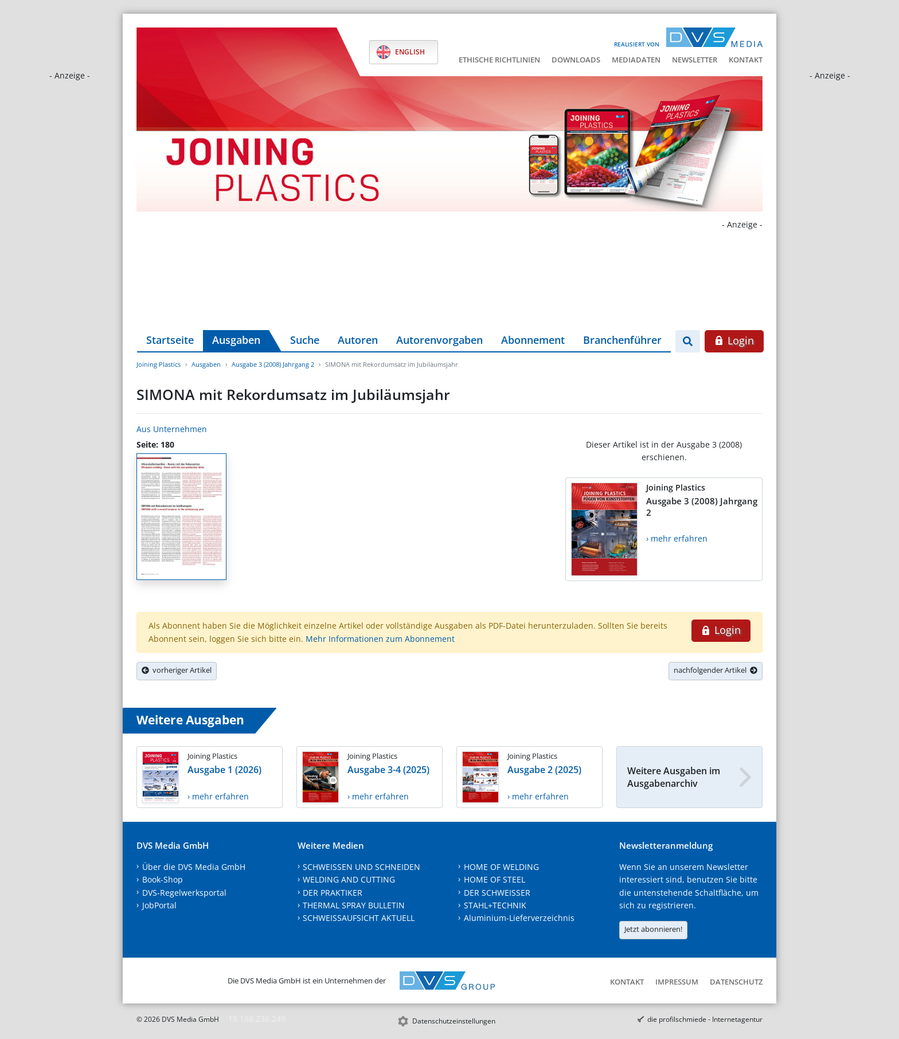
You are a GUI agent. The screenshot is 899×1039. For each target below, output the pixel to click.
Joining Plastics (158, 364)
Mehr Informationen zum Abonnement (380, 638)
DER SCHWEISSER (497, 892)
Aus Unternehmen (171, 429)
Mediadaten (636, 59)
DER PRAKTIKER (332, 892)
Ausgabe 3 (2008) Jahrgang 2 (273, 364)
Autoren (358, 340)
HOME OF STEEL (494, 879)
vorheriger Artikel (177, 670)
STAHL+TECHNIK (495, 905)
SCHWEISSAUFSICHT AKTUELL (359, 917)
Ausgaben (236, 340)
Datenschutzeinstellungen (453, 1021)
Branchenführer (622, 340)
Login (734, 340)
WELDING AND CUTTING (349, 879)
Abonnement (533, 340)
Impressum (676, 982)
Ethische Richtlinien (499, 59)
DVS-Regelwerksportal (184, 892)
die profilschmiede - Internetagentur (705, 1019)
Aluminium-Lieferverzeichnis (519, 917)
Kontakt (746, 59)
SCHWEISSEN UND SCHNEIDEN (361, 866)
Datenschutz (736, 982)
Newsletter (694, 59)
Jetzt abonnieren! (653, 929)
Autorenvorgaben (439, 340)
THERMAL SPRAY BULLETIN (354, 905)
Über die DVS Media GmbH (193, 866)
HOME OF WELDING (501, 866)
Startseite (170, 340)
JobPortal (159, 905)
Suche (304, 340)
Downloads (576, 59)
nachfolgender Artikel (715, 670)
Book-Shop (162, 879)
